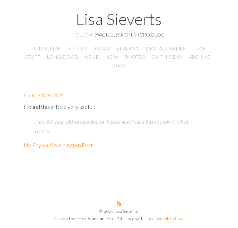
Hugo (149, 218)
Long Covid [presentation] (62, 57)
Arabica (61, 218)
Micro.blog (173, 218)
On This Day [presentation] (167, 57)
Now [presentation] (111, 57)
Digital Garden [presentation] (166, 48)
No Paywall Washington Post (58, 145)
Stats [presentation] (119, 65)
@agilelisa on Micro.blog (130, 34)
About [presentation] (101, 48)
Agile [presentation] (92, 57)
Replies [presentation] (77, 48)
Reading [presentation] (128, 48)
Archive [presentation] (199, 57)
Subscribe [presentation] (47, 48)
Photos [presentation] (135, 57)
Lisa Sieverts (119, 18)
